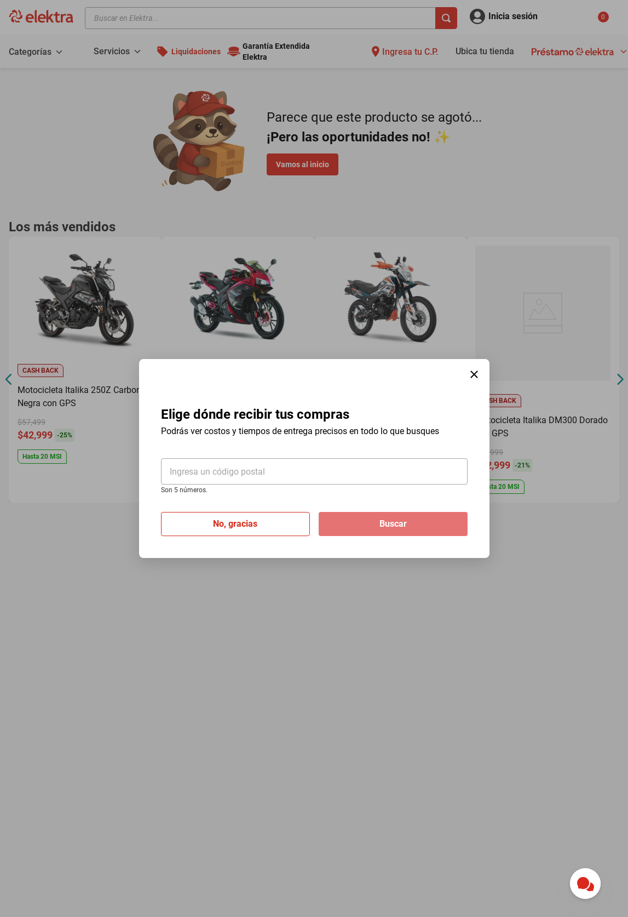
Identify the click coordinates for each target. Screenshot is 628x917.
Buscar (393, 524)
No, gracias (235, 524)
